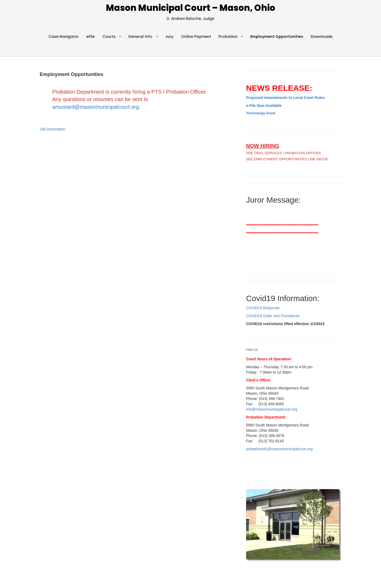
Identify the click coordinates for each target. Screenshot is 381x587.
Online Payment (196, 36)
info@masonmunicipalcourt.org (271, 409)
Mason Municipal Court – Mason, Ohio (190, 8)
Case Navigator (63, 36)
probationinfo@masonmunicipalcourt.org (279, 449)
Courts (109, 36)
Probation (228, 36)
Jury (169, 36)
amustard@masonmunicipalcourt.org (95, 107)
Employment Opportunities (276, 36)
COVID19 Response (263, 308)
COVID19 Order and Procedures (273, 316)
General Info (140, 36)
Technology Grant (260, 113)
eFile (90, 36)
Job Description (52, 129)
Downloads (322, 36)
